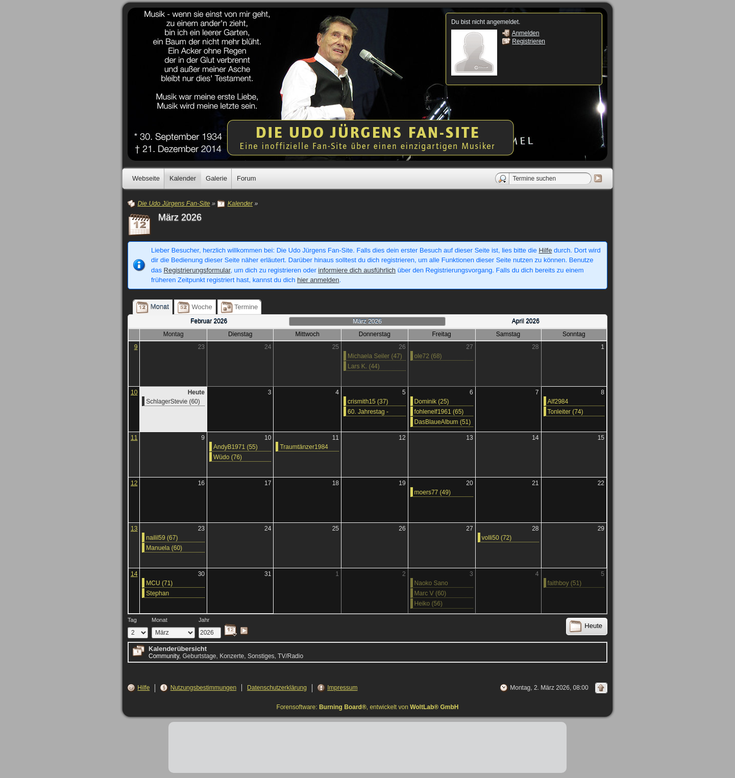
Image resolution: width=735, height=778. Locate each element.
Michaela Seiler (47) (375, 356)
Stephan (157, 593)
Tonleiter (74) (565, 411)
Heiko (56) (428, 603)
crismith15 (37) (368, 401)
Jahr (204, 620)
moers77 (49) (432, 492)
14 (134, 574)
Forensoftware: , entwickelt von (368, 707)
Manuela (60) (164, 547)
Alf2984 (558, 401)
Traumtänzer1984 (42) (304, 447)
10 (134, 392)
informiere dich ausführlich (357, 270)
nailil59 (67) (162, 537)
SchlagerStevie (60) (173, 401)
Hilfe (545, 250)
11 (134, 437)
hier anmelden (318, 280)
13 (134, 528)
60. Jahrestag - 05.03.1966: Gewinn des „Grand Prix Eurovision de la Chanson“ (375, 412)
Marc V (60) (430, 593)
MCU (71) (159, 583)
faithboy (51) (565, 583)
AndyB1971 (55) (235, 446)
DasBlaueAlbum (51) (442, 421)
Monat (159, 620)
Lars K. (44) (364, 366)
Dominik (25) (431, 401)
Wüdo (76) (227, 457)
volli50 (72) (497, 537)
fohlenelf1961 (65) (439, 411)
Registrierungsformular (197, 270)
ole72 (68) (428, 356)
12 (134, 483)
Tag (132, 620)
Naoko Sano (431, 583)
